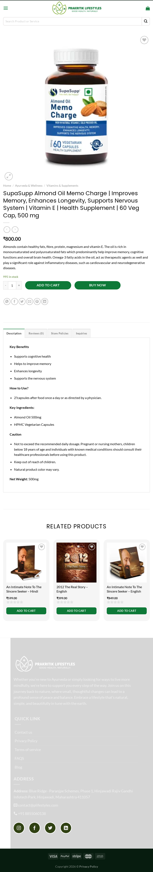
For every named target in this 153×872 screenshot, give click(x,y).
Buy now (97, 285)
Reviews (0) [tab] (36, 333)
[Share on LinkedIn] (44, 301)
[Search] (141, 8)
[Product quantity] (12, 285)
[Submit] (146, 21)
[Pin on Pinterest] (37, 301)
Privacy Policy (26, 740)
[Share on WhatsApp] (7, 301)
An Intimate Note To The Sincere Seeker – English (124, 589)
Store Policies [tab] (60, 333)
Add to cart (48, 285)
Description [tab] (13, 333)
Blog (18, 767)
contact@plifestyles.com (38, 805)
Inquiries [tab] (81, 333)
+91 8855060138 (32, 813)
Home (7, 185)
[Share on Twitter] (22, 301)
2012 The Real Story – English (72, 589)
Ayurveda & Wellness (28, 185)
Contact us (23, 732)
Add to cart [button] (26, 610)
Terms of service (28, 749)
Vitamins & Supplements (62, 185)
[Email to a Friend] (29, 301)
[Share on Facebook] (14, 301)
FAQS (19, 758)
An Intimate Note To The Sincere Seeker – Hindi (23, 589)
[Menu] (5, 8)
